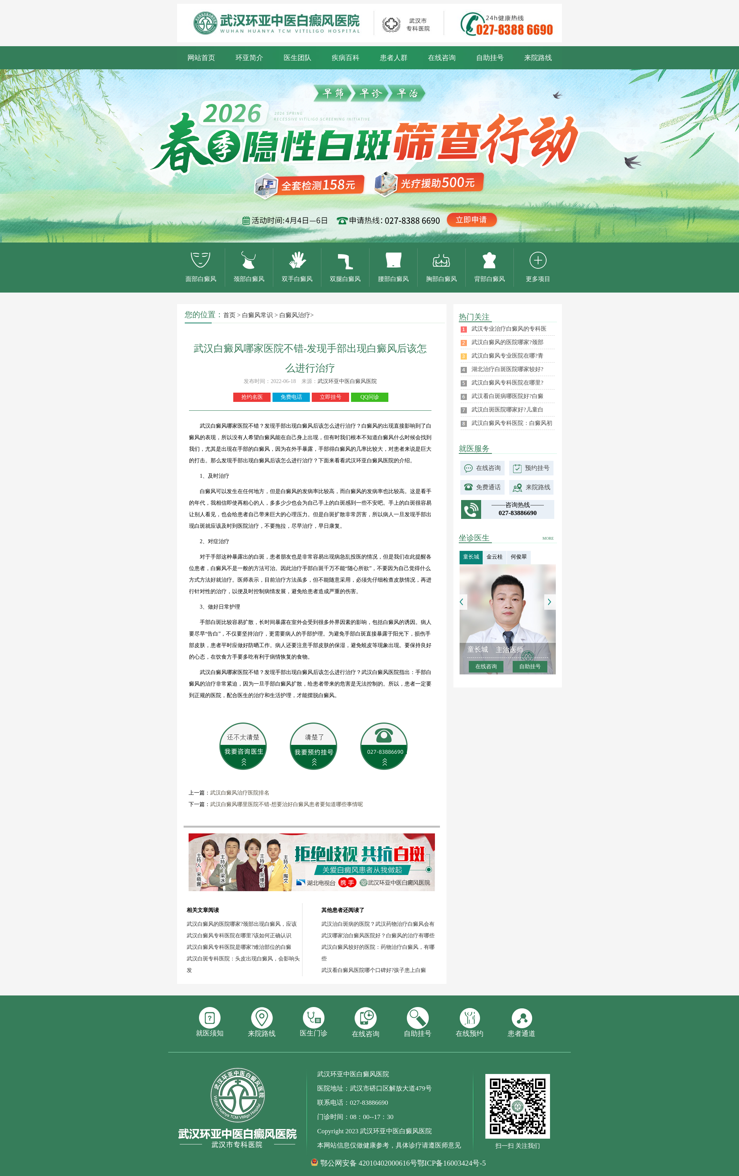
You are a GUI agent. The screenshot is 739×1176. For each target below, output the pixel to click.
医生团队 (297, 58)
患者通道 (521, 1022)
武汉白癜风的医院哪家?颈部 (507, 342)
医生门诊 (314, 1022)
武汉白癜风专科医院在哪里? (507, 383)
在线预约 (469, 1022)
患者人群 (394, 58)
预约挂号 (537, 468)
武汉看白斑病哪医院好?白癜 (507, 396)
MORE (548, 538)
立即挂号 (330, 397)
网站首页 (201, 58)
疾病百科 (345, 58)
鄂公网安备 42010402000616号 (368, 1163)
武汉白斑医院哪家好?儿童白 (507, 409)
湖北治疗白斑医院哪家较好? (507, 369)
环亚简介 (249, 58)
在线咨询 (442, 58)
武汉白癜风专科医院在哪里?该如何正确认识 (239, 935)
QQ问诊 (369, 397)
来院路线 (538, 58)
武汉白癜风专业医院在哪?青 (507, 356)
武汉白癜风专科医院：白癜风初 (511, 423)
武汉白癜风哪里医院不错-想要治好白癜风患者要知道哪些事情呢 (286, 804)
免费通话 (488, 487)
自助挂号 (490, 58)
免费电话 (291, 397)
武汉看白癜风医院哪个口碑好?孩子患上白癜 (373, 970)
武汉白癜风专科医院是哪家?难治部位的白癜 (239, 947)
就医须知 (210, 1022)
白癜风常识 (257, 315)
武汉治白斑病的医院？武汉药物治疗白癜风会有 (378, 924)
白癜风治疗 (294, 315)
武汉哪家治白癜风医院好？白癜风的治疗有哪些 (378, 935)
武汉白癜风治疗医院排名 (239, 793)
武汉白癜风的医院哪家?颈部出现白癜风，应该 (242, 924)
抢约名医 (252, 397)
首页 (229, 315)
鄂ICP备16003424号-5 (451, 1163)
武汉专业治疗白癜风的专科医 (509, 329)
